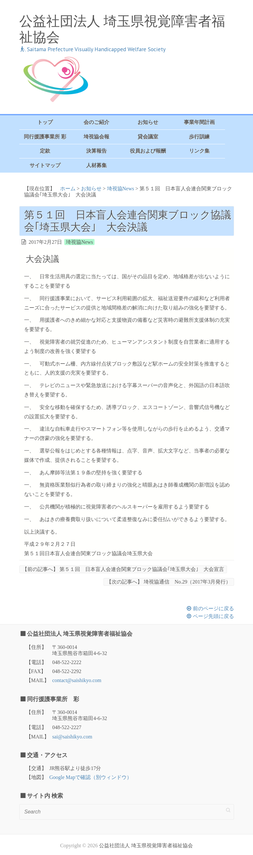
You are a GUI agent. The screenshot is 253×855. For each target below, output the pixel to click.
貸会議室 (148, 136)
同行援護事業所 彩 (45, 136)
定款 (45, 151)
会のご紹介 (96, 122)
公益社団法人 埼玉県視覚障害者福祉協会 (122, 29)
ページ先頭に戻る (213, 616)
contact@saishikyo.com (76, 680)
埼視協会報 (96, 136)
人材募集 (96, 165)
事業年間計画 (199, 122)
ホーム (68, 188)
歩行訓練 (199, 136)
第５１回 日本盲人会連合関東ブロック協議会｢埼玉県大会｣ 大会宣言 (123, 569)
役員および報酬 (148, 151)
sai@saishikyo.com (72, 736)
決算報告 (96, 151)
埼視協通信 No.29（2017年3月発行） (168, 581)
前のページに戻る (213, 608)
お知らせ (148, 122)
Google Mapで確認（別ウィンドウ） (91, 777)
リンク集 (199, 151)
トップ (45, 122)
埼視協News (120, 188)
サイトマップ (45, 165)
